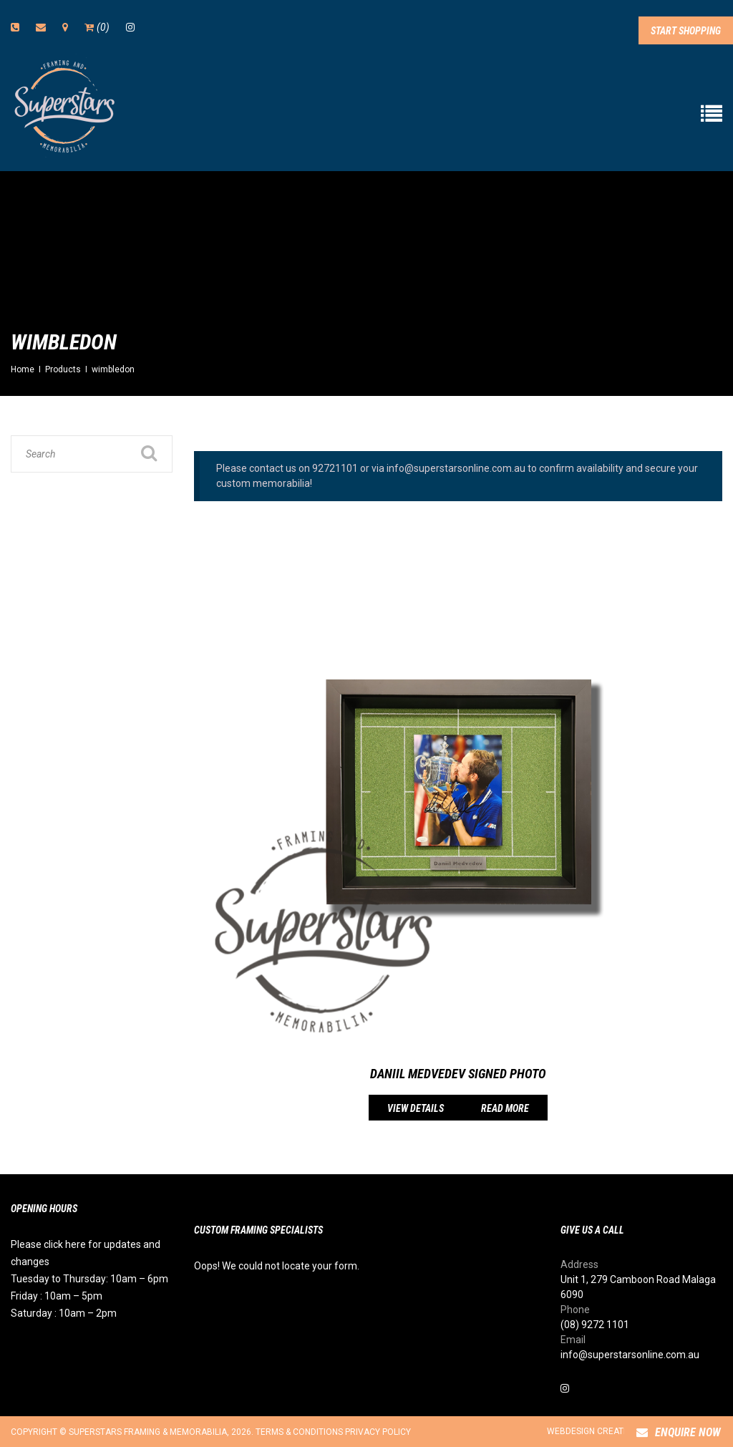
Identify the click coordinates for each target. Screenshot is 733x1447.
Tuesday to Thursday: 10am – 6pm (89, 1278)
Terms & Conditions (299, 1432)
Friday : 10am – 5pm (56, 1296)
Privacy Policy (378, 1432)
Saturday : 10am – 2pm (64, 1313)
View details (415, 1108)
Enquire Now (678, 1432)
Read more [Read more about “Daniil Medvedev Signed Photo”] (505, 1108)
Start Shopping (686, 31)
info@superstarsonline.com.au (629, 1354)
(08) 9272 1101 (594, 1324)
